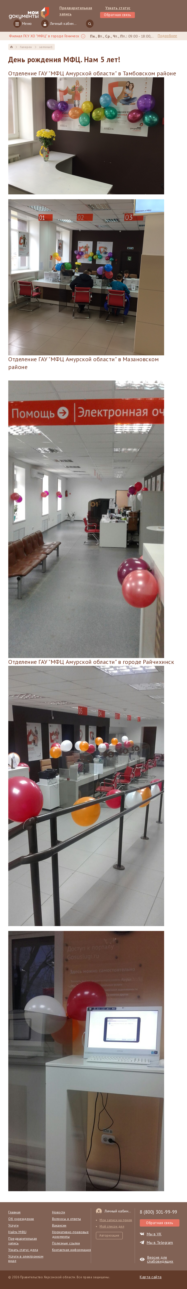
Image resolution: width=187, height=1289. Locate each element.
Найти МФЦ (17, 1232)
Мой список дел (112, 1226)
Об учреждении (21, 1219)
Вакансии (59, 1225)
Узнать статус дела (23, 1250)
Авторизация (109, 1235)
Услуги (13, 1225)
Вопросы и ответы (66, 1219)
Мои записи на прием (116, 1220)
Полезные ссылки (66, 1243)
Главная (14, 1212)
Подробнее (167, 35)
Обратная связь (117, 14)
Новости (58, 1212)
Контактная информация (71, 1250)
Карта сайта (151, 1277)
